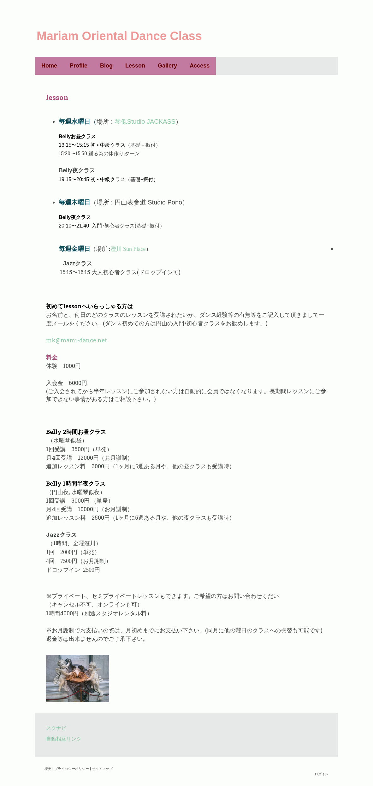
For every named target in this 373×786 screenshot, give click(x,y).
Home (49, 65)
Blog (106, 65)
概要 (47, 768)
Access (200, 65)
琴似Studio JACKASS (145, 121)
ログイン (322, 773)
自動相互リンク (63, 738)
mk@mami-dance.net (76, 340)
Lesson (135, 65)
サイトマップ (102, 768)
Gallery (167, 65)
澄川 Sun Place (128, 249)
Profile (78, 65)
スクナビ (56, 727)
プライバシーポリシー (71, 768)
